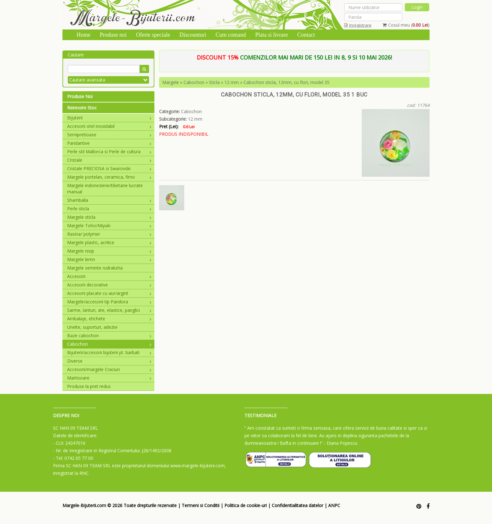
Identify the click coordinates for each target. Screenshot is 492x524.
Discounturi (192, 35)
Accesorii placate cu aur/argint (109, 293)
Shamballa (109, 200)
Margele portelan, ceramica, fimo (109, 177)
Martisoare (109, 378)
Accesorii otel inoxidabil (109, 126)
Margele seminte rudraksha (95, 268)
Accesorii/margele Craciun (109, 369)
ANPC (334, 505)
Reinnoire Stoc (82, 108)
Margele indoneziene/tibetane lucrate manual (105, 188)
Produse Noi (80, 96)
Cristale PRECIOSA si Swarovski (109, 168)
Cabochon (109, 344)
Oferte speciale (153, 35)
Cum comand (231, 35)
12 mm (231, 82)
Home (83, 35)
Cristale (109, 160)
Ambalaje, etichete (109, 319)
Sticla (214, 82)
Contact (306, 35)
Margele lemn (109, 259)
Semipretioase (109, 135)
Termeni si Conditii (200, 505)
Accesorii (109, 276)
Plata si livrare (271, 35)
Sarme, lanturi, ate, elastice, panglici (109, 310)
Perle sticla (109, 209)
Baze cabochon (109, 335)
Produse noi (113, 35)
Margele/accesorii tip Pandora (109, 302)
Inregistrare (358, 25)
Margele (170, 82)
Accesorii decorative (109, 285)
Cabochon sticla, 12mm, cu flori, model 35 (286, 82)
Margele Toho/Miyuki (109, 225)
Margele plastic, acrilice (109, 242)
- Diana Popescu (340, 443)
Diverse (109, 361)
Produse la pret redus (89, 386)
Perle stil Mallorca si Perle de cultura (109, 152)
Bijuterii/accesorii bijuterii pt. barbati (109, 352)
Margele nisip (109, 251)
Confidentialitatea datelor (297, 505)
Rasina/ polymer (109, 234)
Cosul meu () (406, 25)
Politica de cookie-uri (245, 505)
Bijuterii (109, 118)
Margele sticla (109, 217)
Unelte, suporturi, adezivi (92, 327)
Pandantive (109, 143)
